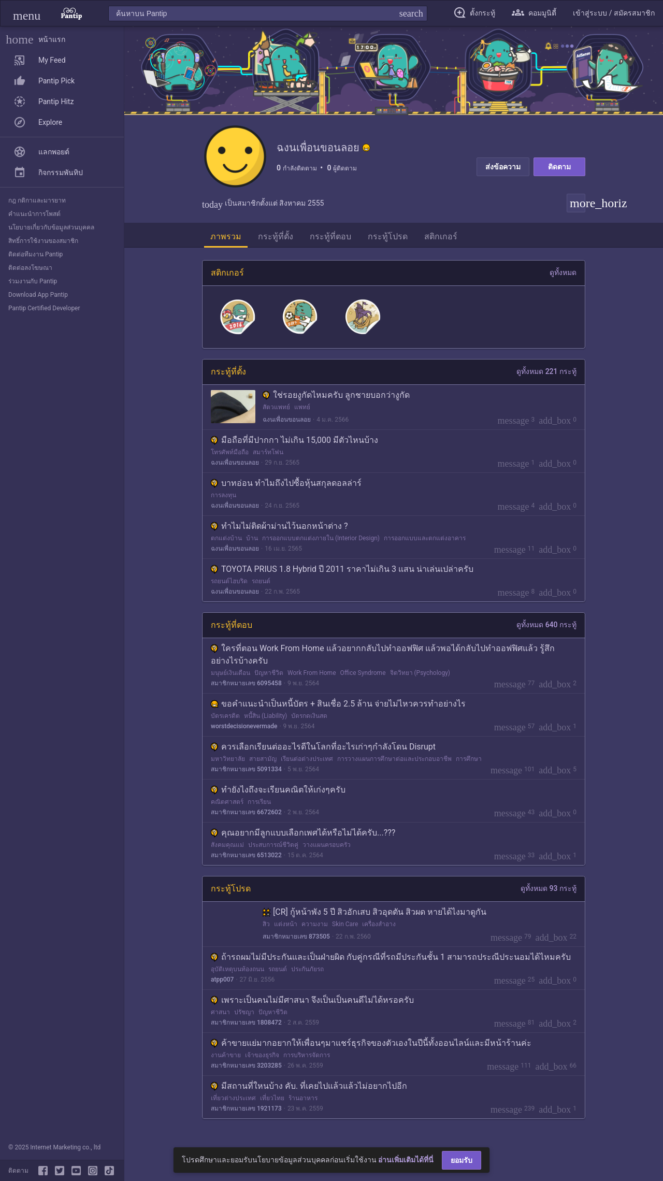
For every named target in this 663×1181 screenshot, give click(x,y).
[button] (27, 13)
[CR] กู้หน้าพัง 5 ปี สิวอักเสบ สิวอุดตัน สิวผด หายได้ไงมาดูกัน (374, 912)
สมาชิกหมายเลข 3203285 (246, 1065)
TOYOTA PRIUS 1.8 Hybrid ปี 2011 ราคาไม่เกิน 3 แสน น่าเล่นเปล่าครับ (342, 569)
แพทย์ (302, 407)
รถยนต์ (261, 581)
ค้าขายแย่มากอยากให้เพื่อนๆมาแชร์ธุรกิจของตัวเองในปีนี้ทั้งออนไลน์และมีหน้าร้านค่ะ (371, 1043)
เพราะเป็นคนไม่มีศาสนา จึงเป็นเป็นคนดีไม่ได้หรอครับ (312, 1000)
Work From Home (311, 672)
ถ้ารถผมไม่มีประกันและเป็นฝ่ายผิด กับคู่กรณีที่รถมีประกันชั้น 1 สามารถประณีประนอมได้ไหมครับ (391, 957)
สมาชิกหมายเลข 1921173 (246, 1108)
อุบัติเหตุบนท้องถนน (237, 969)
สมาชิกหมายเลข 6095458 (246, 683)
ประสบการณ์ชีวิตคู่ (273, 844)
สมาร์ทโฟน (268, 452)
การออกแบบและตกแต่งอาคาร (425, 538)
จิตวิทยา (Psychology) (420, 672)
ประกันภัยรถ (307, 969)
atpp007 (222, 979)
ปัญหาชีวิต (268, 672)
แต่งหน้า (285, 924)
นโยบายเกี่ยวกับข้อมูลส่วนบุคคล (51, 227)
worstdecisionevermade (244, 726)
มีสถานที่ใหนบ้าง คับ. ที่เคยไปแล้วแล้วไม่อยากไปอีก (309, 1086)
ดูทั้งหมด (563, 272)
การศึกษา (469, 758)
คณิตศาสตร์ (227, 801)
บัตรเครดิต (225, 715)
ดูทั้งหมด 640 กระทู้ (546, 624)
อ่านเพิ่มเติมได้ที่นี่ (406, 1160)
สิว (266, 924)
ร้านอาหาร (303, 1098)
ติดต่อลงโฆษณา (30, 267)
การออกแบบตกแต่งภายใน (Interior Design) (321, 538)
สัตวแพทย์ (276, 407)
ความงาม (314, 924)
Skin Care (345, 924)
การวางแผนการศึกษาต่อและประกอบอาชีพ (394, 758)
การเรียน (259, 801)
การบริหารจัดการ (306, 1055)
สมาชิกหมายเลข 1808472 (246, 1022)
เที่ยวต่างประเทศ (233, 1098)
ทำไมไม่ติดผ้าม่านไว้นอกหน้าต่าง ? (279, 526)
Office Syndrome (363, 672)
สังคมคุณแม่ (227, 844)
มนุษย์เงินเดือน (230, 672)
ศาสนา (220, 1012)
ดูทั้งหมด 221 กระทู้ (546, 371)
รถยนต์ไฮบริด (229, 581)
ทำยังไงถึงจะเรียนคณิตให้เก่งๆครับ (278, 790)
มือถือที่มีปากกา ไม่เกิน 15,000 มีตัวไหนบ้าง (294, 440)
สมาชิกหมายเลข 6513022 (246, 855)
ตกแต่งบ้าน (226, 538)
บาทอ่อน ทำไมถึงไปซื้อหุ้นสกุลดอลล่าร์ (286, 483)
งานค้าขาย (226, 1055)
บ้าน (252, 538)
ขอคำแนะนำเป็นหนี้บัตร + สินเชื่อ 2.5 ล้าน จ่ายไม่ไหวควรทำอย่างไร (338, 704)
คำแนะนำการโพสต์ (34, 214)
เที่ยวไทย (272, 1098)
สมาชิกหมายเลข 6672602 (246, 812)
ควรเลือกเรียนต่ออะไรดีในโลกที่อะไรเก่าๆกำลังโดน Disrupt (323, 747)
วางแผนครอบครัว (326, 844)
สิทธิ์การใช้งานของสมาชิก (43, 240)
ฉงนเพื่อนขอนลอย (287, 419)
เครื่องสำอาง (379, 924)
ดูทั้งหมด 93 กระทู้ (548, 888)
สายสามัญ (263, 758)
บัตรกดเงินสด (309, 715)
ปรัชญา (244, 1012)
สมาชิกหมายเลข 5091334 (246, 769)
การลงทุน (223, 495)
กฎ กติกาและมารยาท (37, 200)
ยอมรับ (461, 1160)
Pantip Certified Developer (44, 308)
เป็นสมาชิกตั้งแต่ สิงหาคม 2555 (263, 203)
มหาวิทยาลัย (228, 758)
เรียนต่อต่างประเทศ (307, 758)
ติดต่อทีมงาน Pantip (35, 254)
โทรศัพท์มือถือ (230, 452)
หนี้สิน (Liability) (265, 715)
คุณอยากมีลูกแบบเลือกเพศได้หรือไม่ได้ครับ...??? (303, 833)
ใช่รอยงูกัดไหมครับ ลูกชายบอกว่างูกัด (336, 395)
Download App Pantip (38, 294)
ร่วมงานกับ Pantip (32, 281)
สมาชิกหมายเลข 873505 (296, 936)
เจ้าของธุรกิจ (262, 1055)
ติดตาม (559, 167)
